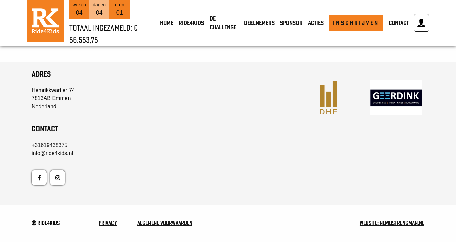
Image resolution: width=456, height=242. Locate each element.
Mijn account (421, 23)
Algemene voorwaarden (164, 222)
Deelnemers (259, 23)
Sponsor (291, 23)
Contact (399, 23)
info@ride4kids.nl (52, 153)
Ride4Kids (191, 23)
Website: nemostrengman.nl (392, 222)
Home (166, 23)
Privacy (108, 222)
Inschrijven (356, 23)
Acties (316, 23)
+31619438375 (49, 145)
